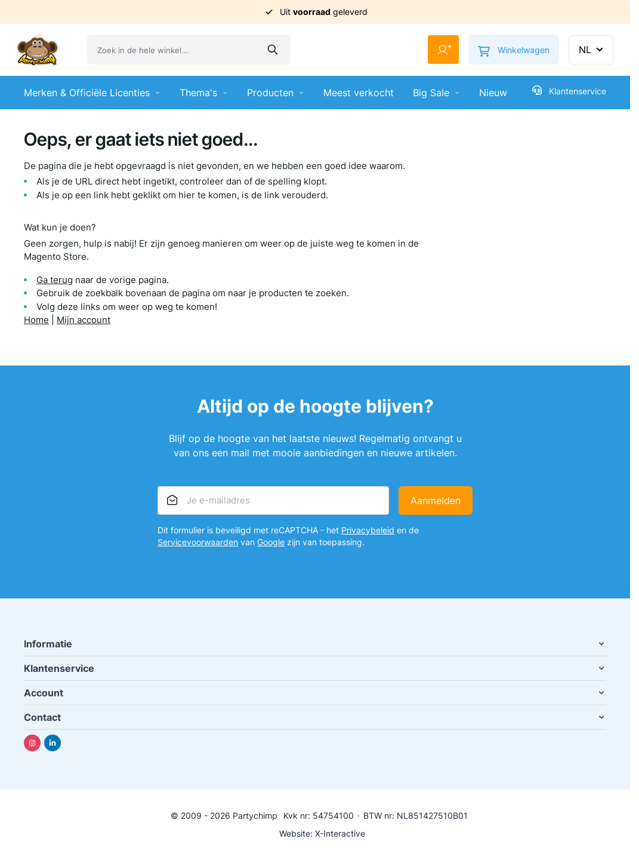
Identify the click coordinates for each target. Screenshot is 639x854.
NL (592, 50)
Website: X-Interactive (322, 833)
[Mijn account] (443, 49)
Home (36, 319)
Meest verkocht (358, 93)
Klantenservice (569, 90)
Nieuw (493, 93)
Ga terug (54, 279)
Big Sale (436, 93)
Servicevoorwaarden (198, 542)
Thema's (204, 93)
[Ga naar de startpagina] (37, 49)
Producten (275, 93)
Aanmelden (435, 500)
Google (271, 542)
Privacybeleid (367, 530)
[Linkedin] (52, 743)
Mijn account (83, 319)
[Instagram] (32, 743)
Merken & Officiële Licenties (92, 93)
